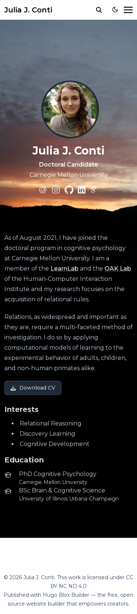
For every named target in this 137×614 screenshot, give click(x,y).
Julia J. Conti (28, 9)
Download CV (33, 387)
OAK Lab (117, 268)
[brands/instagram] (56, 189)
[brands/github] (69, 189)
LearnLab (64, 268)
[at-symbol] (42, 189)
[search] (99, 10)
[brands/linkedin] (81, 189)
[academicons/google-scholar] (94, 189)
